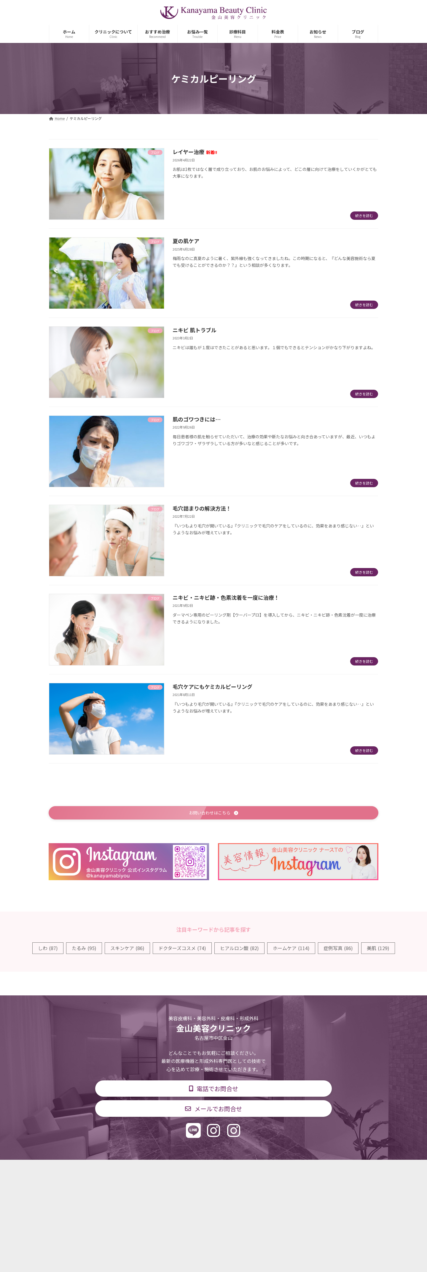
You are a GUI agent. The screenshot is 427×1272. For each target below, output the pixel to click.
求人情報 (259, 1169)
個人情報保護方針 (298, 1169)
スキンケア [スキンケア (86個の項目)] (127, 948)
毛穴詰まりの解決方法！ (202, 508)
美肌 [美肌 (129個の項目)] (378, 948)
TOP (116, 1169)
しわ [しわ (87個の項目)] (48, 948)
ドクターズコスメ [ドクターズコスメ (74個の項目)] (182, 948)
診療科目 (143, 1169)
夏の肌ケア (186, 241)
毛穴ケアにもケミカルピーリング (212, 686)
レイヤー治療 (195, 151)
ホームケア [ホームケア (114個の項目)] (291, 948)
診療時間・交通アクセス (188, 1169)
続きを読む (364, 215)
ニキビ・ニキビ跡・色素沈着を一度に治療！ (226, 597)
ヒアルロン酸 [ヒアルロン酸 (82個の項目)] (239, 948)
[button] (213, 813)
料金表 (231, 1169)
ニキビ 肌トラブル (194, 330)
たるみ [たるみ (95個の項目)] (84, 948)
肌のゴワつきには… (197, 419)
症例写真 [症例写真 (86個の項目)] (338, 948)
